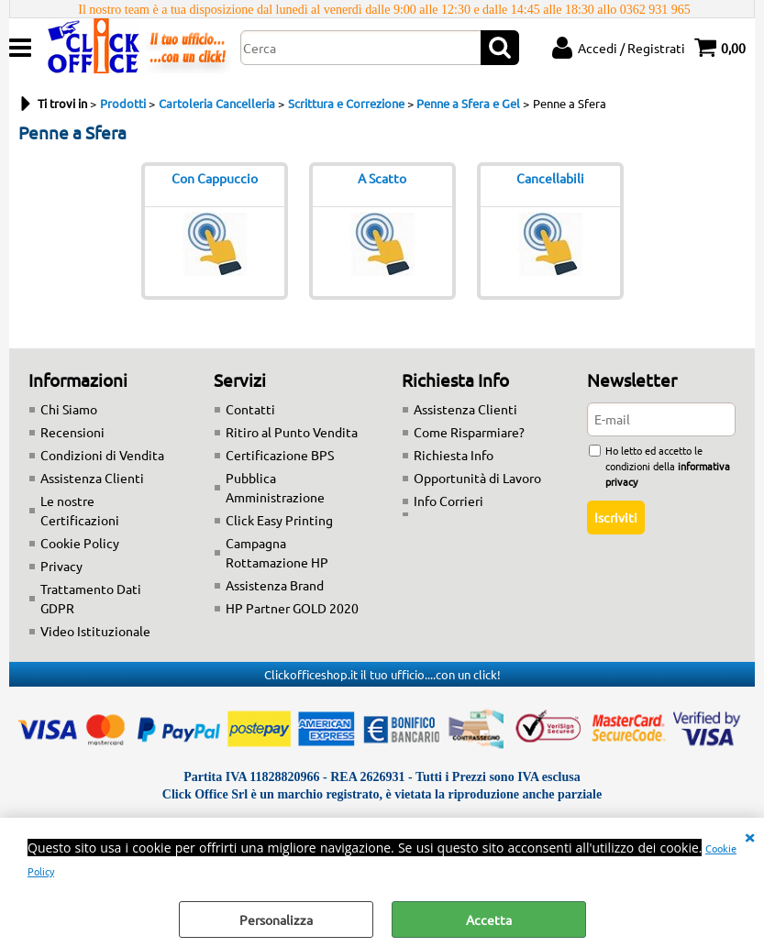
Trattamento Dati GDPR (90, 598)
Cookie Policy (79, 542)
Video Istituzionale (95, 630)
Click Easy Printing (279, 520)
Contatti (250, 409)
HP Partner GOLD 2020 (292, 608)
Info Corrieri (448, 500)
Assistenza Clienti (92, 477)
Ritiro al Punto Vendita (292, 432)
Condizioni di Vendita (102, 454)
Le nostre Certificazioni (79, 510)
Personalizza (276, 919)
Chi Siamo (68, 409)
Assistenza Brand (275, 585)
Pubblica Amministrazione (275, 487)
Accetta (489, 919)
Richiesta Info (453, 454)
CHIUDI (749, 836)
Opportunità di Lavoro (477, 477)
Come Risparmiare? (469, 432)
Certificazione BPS (280, 454)
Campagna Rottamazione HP (277, 552)
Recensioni (72, 432)
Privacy (61, 565)
